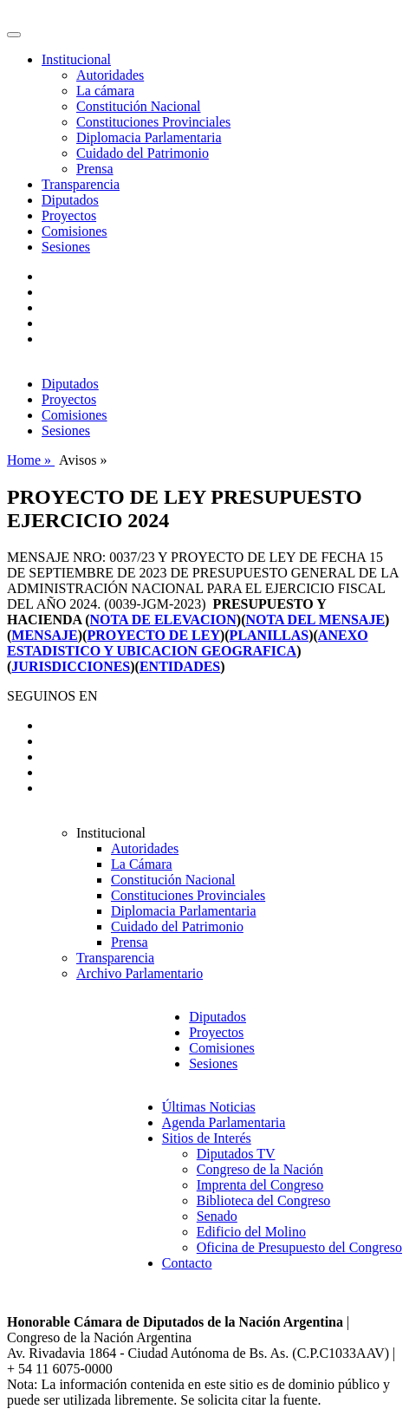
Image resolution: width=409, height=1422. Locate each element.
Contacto (187, 1263)
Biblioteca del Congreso (264, 1200)
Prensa (95, 168)
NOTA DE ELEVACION (163, 619)
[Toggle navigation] (14, 34)
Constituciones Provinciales (153, 121)
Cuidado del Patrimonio (142, 153)
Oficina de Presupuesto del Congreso (299, 1247)
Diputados (70, 199)
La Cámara (141, 864)
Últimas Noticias (209, 1106)
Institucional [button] (76, 59)
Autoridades (110, 75)
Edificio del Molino (251, 1231)
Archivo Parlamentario (139, 973)
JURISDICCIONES (70, 666)
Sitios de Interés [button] (206, 1138)
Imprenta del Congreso (260, 1184)
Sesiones (66, 246)
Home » (31, 460)
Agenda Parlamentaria (224, 1122)
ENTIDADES (180, 666)
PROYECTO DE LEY (153, 635)
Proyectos (69, 215)
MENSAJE (44, 635)
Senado (217, 1216)
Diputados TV (236, 1153)
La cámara (105, 90)
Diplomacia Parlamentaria (148, 137)
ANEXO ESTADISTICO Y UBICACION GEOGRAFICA (187, 643)
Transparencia (81, 184)
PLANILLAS (269, 635)
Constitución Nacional (138, 106)
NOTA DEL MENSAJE (315, 619)
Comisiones (74, 231)
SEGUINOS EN (52, 695)
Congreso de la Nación (260, 1169)
